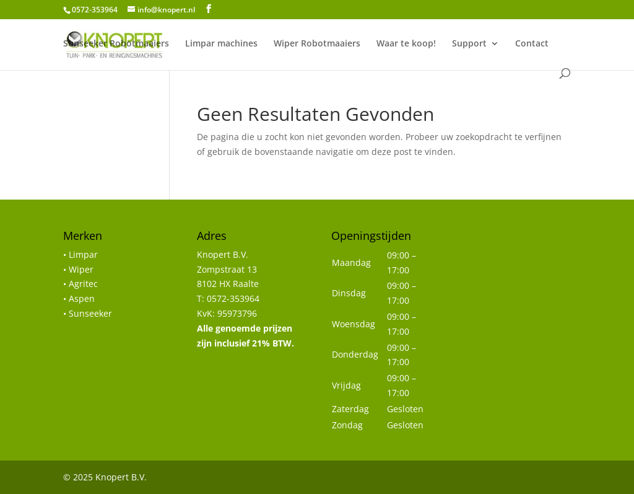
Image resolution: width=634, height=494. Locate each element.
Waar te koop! (406, 44)
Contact (532, 44)
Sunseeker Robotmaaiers (116, 44)
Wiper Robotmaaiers (317, 44)
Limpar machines (221, 44)
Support (469, 44)
